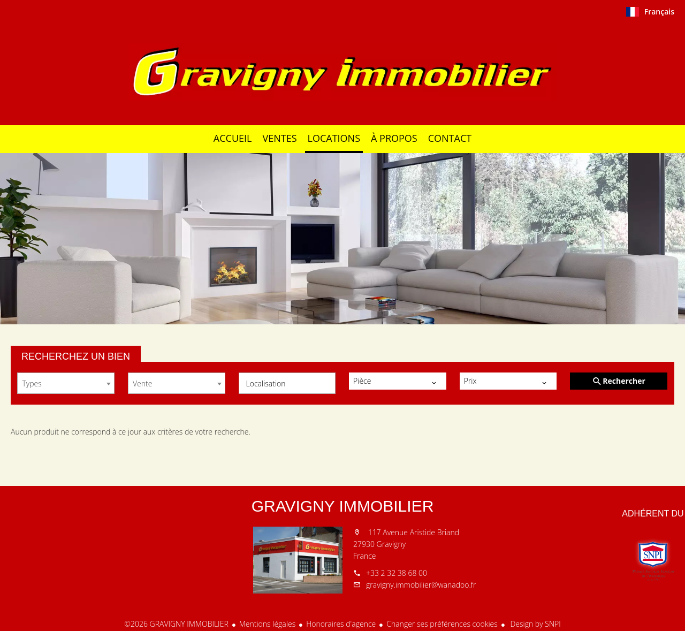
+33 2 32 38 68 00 (396, 573)
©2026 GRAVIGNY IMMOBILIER (176, 624)
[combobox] (66, 383)
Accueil (342, 72)
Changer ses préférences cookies (442, 624)
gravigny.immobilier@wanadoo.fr (421, 585)
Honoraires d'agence (341, 624)
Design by (534, 624)
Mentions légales (267, 624)
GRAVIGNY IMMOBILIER (343, 506)
